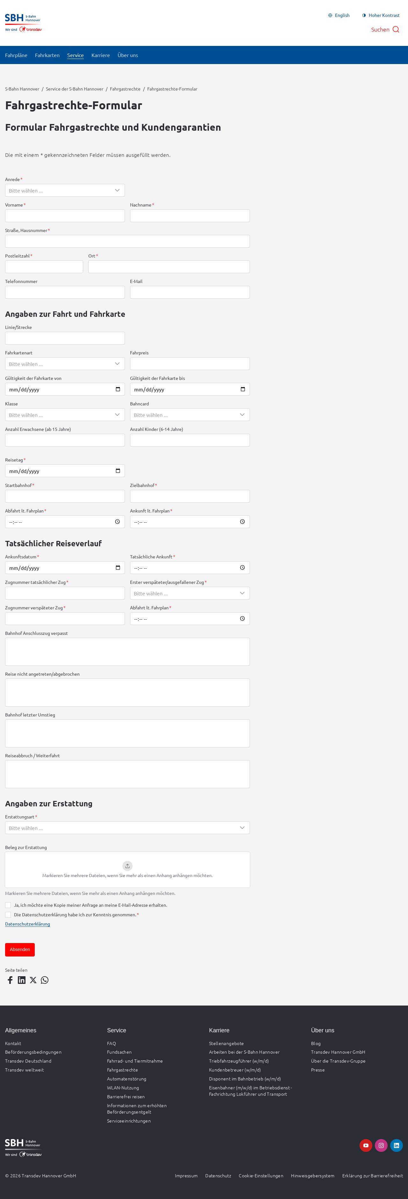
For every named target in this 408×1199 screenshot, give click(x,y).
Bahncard (139, 403)
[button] (127, 870)
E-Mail (136, 281)
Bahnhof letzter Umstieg (30, 714)
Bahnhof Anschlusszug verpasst (36, 633)
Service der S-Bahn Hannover (74, 88)
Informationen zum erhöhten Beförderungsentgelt (137, 1108)
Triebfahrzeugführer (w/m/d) (239, 1060)
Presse (318, 1069)
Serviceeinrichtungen (129, 1120)
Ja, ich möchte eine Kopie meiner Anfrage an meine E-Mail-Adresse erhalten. (90, 905)
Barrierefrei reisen (126, 1096)
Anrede (12, 179)
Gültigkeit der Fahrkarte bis (157, 378)
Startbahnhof (18, 485)
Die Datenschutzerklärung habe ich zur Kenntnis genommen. (75, 914)
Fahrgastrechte (125, 88)
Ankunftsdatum (20, 556)
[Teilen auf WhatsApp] (45, 980)
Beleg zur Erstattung (26, 847)
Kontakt (13, 1043)
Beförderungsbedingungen (33, 1052)
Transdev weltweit (24, 1069)
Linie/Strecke (18, 327)
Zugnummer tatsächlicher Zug (35, 582)
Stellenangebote (226, 1043)
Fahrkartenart (19, 352)
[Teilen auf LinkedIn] (22, 980)
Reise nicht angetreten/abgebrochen (42, 674)
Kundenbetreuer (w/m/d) (235, 1069)
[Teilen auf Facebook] (10, 980)
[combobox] (65, 190)
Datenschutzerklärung (27, 923)
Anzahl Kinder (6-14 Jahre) (156, 429)
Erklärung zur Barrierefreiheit (372, 1175)
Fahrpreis (139, 352)
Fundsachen (119, 1052)
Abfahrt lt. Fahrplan (24, 510)
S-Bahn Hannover (22, 88)
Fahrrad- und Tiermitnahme (135, 1060)
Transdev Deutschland (28, 1060)
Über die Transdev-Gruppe (338, 1060)
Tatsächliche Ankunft (151, 556)
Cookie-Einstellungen (261, 1175)
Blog (316, 1043)
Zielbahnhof (142, 485)
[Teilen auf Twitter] (33, 980)
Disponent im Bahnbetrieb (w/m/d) (245, 1078)
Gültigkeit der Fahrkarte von (33, 378)
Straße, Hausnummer (26, 230)
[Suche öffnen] (385, 29)
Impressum (186, 1175)
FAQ (111, 1043)
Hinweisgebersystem (312, 1175)
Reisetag (14, 459)
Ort (91, 255)
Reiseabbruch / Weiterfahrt (32, 755)
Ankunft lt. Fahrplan (150, 510)
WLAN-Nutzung (123, 1087)
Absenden (20, 949)
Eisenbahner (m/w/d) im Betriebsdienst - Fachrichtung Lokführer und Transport (250, 1090)
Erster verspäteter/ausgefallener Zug (167, 582)
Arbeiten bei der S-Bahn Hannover (244, 1052)
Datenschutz (218, 1175)
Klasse (11, 403)
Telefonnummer (21, 281)
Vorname (14, 204)
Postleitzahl (17, 255)
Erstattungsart (19, 816)
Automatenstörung (127, 1078)
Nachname (140, 204)
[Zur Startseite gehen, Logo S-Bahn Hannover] (23, 23)
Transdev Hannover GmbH (338, 1052)
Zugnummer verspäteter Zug (34, 607)
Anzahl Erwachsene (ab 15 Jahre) (38, 429)
